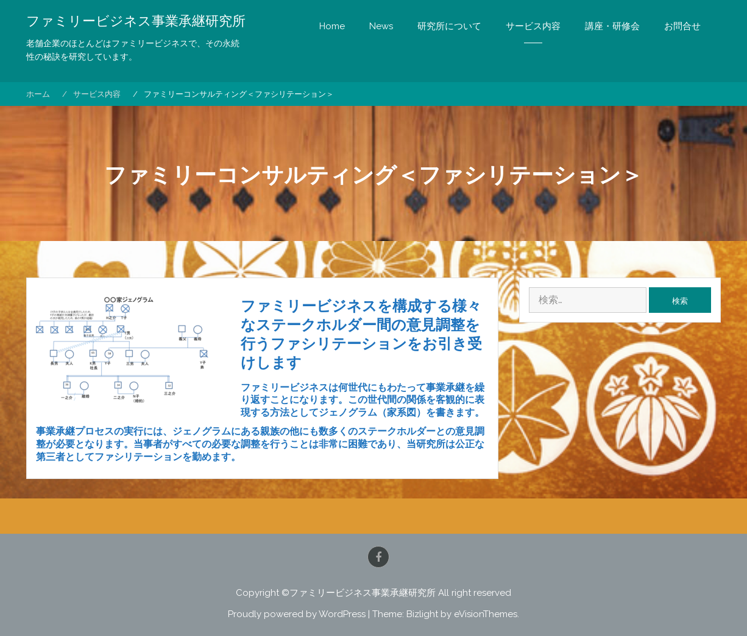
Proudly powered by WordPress (297, 614)
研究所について (449, 26)
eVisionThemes (485, 614)
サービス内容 (533, 26)
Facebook (378, 557)
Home (332, 26)
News (381, 26)
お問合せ (682, 26)
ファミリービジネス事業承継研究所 (136, 21)
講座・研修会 (612, 26)
